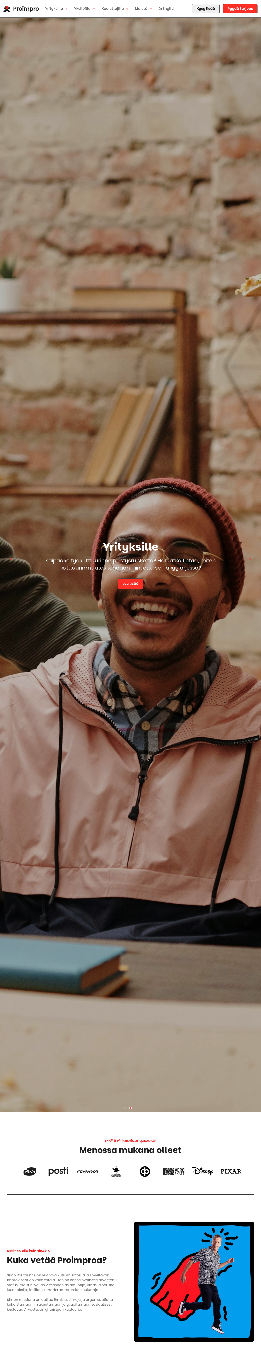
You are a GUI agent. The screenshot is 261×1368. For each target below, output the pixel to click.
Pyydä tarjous (240, 8)
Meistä (141, 8)
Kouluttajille (113, 8)
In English (167, 8)
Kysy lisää (205, 8)
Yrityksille (54, 8)
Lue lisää (120, 583)
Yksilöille (82, 8)
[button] (125, 1108)
